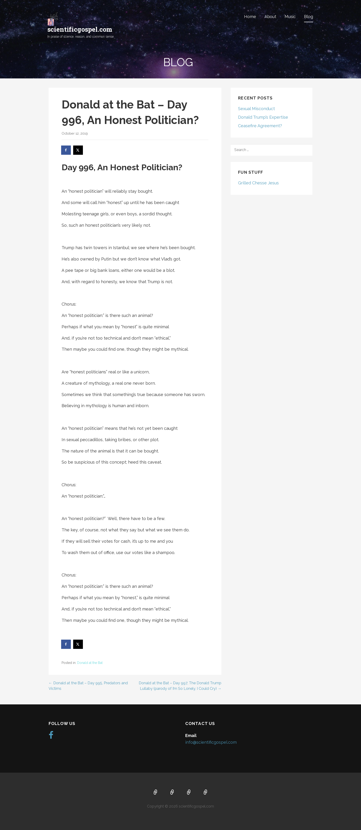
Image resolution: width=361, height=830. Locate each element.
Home (250, 16)
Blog (308, 16)
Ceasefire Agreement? (260, 125)
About (270, 16)
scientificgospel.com (80, 29)
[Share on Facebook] (66, 150)
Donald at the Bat (90, 663)
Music (290, 16)
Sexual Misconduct (256, 108)
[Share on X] (78, 150)
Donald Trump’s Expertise (263, 117)
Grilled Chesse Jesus (258, 182)
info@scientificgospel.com (211, 742)
